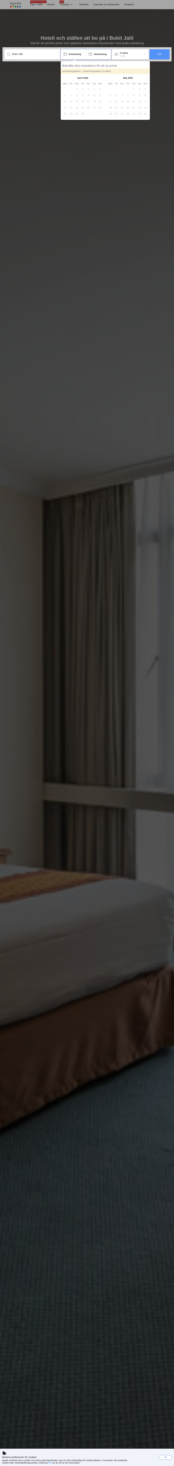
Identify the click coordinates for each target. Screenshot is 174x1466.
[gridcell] (77, 89)
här (49, 1463)
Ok (165, 1457)
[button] (63, 78)
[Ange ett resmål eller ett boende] (34, 54)
